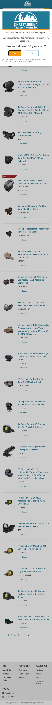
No (32, 53)
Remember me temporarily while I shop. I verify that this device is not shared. (26, 60)
